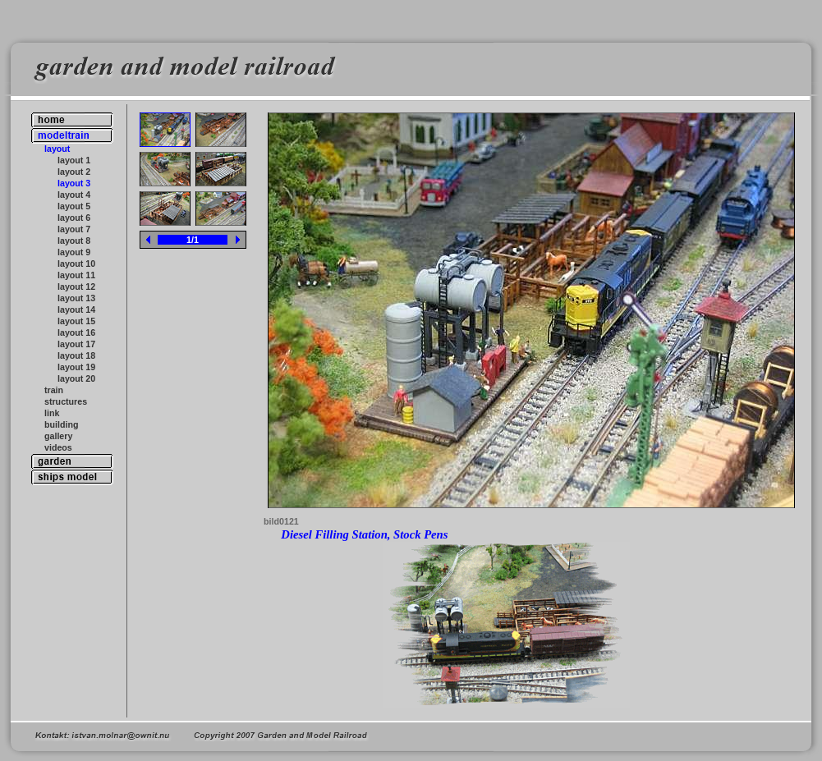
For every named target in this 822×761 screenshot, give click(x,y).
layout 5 (73, 206)
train (53, 390)
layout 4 (73, 194)
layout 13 (76, 298)
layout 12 (76, 286)
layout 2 (73, 171)
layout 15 (76, 321)
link (51, 413)
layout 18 (76, 355)
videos (58, 447)
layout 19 (76, 367)
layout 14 (76, 309)
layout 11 (76, 275)
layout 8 (73, 240)
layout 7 (73, 229)
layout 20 (76, 378)
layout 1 (73, 160)
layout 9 (73, 252)
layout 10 (76, 263)
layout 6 (73, 217)
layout (57, 149)
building (61, 424)
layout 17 (76, 344)
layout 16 (76, 332)
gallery (58, 436)
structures (65, 401)
